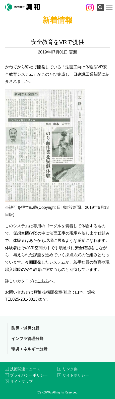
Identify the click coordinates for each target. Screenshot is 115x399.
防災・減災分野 (25, 328)
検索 (100, 7)
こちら (43, 281)
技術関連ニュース (25, 369)
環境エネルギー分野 (29, 349)
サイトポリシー (76, 375)
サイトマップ (21, 381)
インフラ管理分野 (27, 338)
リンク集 (70, 369)
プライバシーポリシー (29, 375)
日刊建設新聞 (69, 207)
